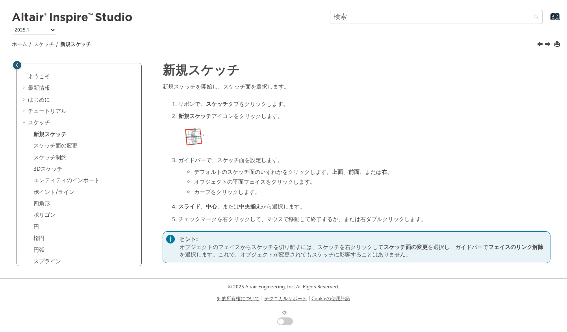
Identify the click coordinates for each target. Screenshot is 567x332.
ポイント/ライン (53, 192)
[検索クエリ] (436, 17)
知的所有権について (238, 298)
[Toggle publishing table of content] (17, 65)
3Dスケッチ (48, 169)
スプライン (47, 261)
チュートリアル (47, 111)
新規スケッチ (75, 44)
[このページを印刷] (558, 44)
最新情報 (39, 88)
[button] (25, 77)
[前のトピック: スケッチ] (540, 45)
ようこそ (39, 76)
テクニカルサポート (285, 298)
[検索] (534, 17)
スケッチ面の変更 (55, 146)
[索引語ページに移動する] (547, 20)
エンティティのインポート (66, 180)
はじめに (39, 100)
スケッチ (43, 44)
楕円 (38, 238)
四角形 (41, 203)
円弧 (38, 250)
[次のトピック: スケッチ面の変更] (548, 45)
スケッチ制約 (50, 157)
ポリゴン (44, 215)
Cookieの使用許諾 (330, 298)
